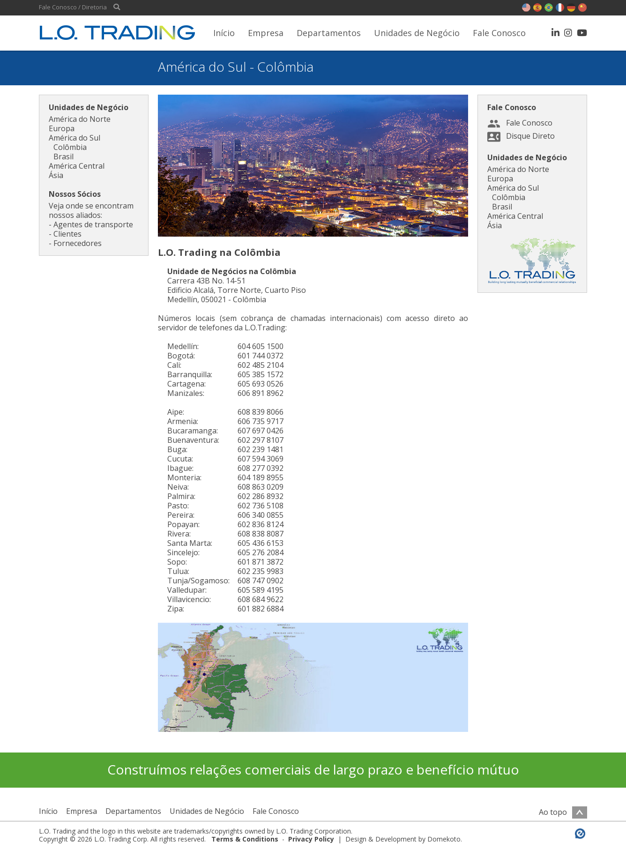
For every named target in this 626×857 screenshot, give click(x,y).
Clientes (67, 234)
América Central (76, 166)
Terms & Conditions (244, 839)
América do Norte (80, 119)
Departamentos (329, 32)
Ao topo (563, 812)
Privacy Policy (311, 839)
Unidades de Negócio (417, 32)
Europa (62, 128)
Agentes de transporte (93, 224)
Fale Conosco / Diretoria (73, 7)
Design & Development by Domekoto (403, 839)
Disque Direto (530, 136)
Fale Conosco (499, 32)
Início (224, 32)
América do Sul (74, 138)
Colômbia (70, 147)
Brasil (63, 156)
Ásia (56, 175)
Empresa (265, 32)
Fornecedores (77, 243)
